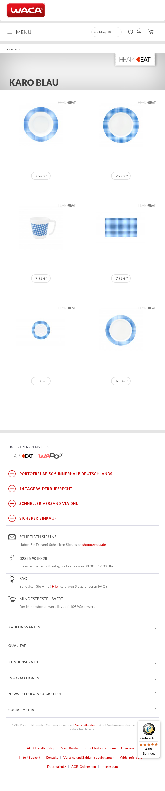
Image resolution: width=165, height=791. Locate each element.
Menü (19, 31)
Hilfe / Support (29, 757)
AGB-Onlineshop (83, 767)
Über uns (127, 748)
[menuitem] (21, 32)
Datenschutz (56, 767)
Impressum (110, 767)
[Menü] (157, 723)
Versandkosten (85, 725)
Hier (55, 586)
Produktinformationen (99, 748)
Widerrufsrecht (131, 757)
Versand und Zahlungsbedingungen (88, 757)
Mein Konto (69, 748)
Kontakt (52, 757)
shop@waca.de (94, 544)
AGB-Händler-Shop (41, 748)
